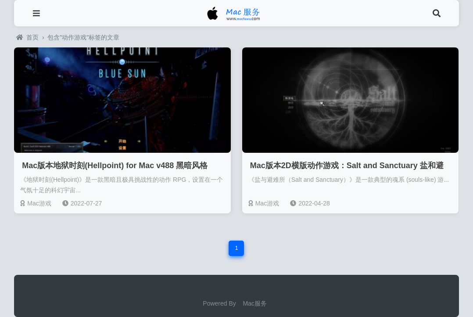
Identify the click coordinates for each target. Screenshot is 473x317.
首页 (27, 37)
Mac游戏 (35, 203)
